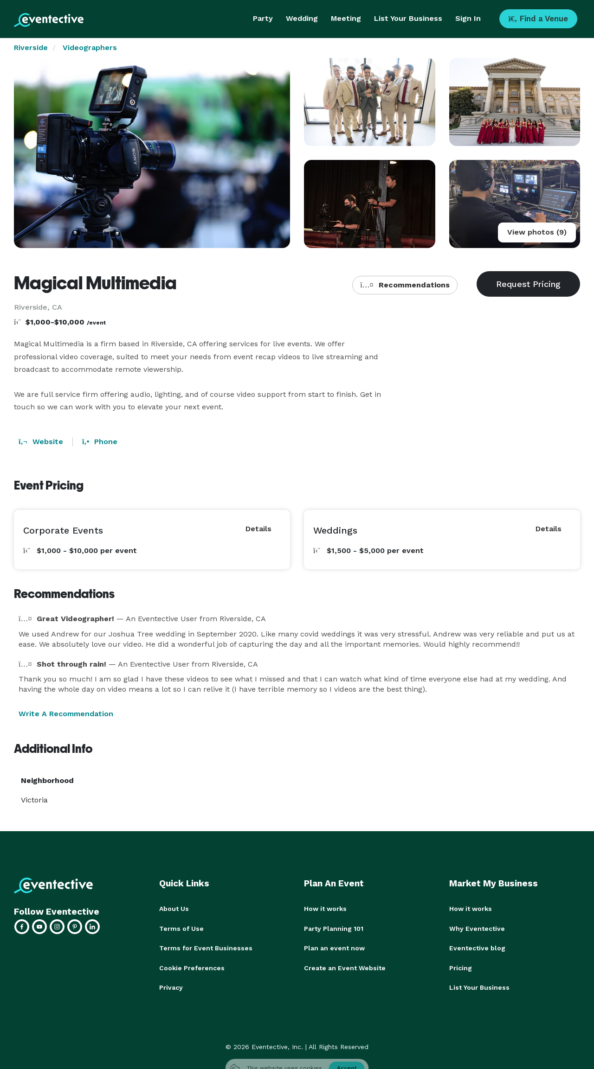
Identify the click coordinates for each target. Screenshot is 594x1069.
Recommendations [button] (404, 284)
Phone (99, 441)
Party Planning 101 (333, 928)
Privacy (171, 986)
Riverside (31, 47)
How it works (325, 908)
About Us (174, 908)
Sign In (468, 18)
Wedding (302, 18)
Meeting (346, 18)
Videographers (90, 47)
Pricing (460, 967)
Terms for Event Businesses (205, 947)
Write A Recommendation (66, 713)
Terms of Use (181, 928)
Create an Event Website (345, 967)
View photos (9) (537, 232)
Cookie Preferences (192, 967)
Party (263, 18)
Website (41, 441)
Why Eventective (477, 928)
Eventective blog (477, 947)
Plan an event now (334, 947)
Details (258, 528)
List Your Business (408, 18)
